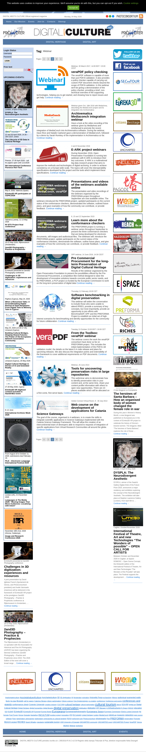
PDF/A (69, 719)
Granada (27, 715)
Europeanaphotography (76, 711)
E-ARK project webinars (88, 149)
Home (8, 21)
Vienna (139, 722)
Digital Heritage (23, 708)
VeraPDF (133, 722)
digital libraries (48, 708)
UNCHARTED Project (121, 722)
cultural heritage (72, 704)
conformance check (20, 704)
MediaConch (103, 715)
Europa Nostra (46, 711)
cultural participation (88, 704)
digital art (132, 704)
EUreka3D (18, 711)
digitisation (83, 708)
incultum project (55, 715)
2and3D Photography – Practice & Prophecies (15, 248)
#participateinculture (12, 697)
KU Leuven (77, 715)
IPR (70, 715)
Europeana (58, 711)
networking (129, 715)
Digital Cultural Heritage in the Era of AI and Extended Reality (17, 366)
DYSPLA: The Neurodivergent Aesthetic (16, 113)
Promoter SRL (10, 746)
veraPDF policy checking (89, 71)
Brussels (20, 701)
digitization (91, 708)
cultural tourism (105, 704)
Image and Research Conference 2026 (14, 537)
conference (101, 701)
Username (8, 53)
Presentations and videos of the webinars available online (89, 184)
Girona (20, 715)
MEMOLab (113, 715)
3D (58, 697)
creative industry (51, 704)
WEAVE (66, 726)
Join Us (40, 21)
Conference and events (114, 701)
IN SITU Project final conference (14, 226)
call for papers (29, 701)
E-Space (124, 708)
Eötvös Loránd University (130, 711)
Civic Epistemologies (80, 701)
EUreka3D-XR (28, 711)
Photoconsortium (89, 719)
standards (40, 722)
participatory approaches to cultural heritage (50, 719)
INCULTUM (43, 715)
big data (13, 701)
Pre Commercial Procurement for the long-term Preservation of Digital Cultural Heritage (90, 262)
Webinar (72, 726)
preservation (128, 719)
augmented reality (134, 698)
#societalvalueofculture (30, 697)
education (138, 708)
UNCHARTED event (105, 722)
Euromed (37, 711)
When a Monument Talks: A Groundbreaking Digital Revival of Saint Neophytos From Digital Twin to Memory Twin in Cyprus (18, 305)
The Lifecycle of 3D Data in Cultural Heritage (17, 140)
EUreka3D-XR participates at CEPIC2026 (18, 195)
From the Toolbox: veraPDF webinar (84, 334)
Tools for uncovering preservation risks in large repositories (90, 371)
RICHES (21, 722)
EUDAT (10, 711)
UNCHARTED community (89, 722)
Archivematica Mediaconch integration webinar (88, 116)
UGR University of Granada (69, 722)
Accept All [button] (73, 8)
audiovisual (122, 698)
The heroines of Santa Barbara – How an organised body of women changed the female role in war (127, 401)
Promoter (137, 719)
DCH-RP (125, 705)
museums (120, 715)
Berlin (8, 701)
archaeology (107, 697)
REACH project (10, 722)
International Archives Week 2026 (17, 414)
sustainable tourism (52, 722)
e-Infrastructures (113, 708)
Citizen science (67, 701)
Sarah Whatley (31, 722)
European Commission (112, 711)
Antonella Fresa (96, 698)
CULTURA (61, 704)
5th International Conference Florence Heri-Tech (18, 167)
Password (7, 57)
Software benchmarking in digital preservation (90, 296)
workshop (79, 726)
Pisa (108, 719)
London (96, 715)
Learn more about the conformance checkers (88, 221)
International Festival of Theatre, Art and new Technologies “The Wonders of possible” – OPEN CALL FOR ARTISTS (127, 541)
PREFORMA (117, 718)
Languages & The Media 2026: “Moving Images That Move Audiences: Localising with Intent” (18, 503)
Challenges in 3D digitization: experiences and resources (18, 277)
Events (31, 21)
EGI (6, 711)
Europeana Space (95, 711)
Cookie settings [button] (130, 3)
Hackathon (34, 715)
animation (85, 697)
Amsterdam (78, 697)
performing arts (77, 719)
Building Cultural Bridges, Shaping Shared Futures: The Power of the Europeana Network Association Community (18, 337)
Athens (114, 697)
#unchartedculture (49, 698)
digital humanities (36, 708)
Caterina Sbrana (40, 701)
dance (119, 704)
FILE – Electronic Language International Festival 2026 (17, 462)
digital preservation (66, 708)
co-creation (92, 701)
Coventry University (37, 705)
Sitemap (62, 21)
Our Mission (19, 21)
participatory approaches (25, 719)
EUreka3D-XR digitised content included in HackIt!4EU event (15, 392)
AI (72, 697)
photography (101, 718)
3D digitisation (65, 698)
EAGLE (131, 708)
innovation (65, 715)
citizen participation (54, 701)
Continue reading (54, 97)
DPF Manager (101, 708)
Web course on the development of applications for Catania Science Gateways (71, 409)
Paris (14, 719)
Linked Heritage (87, 715)
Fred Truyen (13, 715)
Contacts (51, 21)
